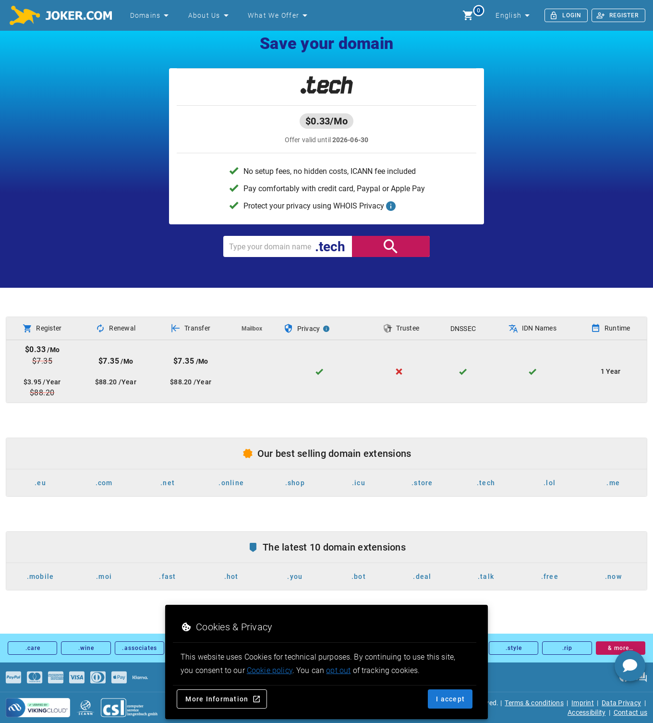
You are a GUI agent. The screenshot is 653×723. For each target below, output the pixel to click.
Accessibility (586, 712)
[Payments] (13, 677)
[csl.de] (129, 707)
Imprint (582, 703)
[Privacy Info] (326, 328)
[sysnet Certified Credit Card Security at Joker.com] (38, 707)
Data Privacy (621, 703)
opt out (338, 670)
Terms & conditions (534, 703)
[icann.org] (85, 707)
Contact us (631, 712)
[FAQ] (641, 677)
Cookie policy (269, 670)
